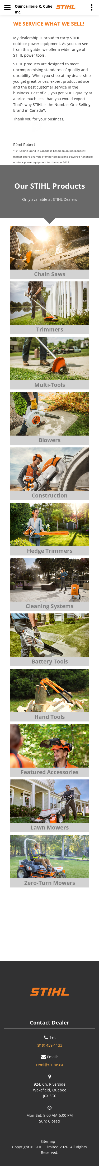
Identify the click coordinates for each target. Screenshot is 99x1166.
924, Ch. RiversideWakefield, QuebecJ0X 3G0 (49, 1090)
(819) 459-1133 (49, 1045)
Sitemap (48, 1141)
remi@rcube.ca (49, 1064)
